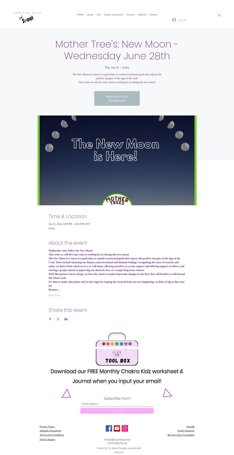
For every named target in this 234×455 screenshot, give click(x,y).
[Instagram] (125, 428)
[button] (219, 14)
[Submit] (117, 411)
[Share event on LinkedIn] (66, 319)
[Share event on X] (58, 319)
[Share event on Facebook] (50, 319)
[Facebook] (109, 428)
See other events (117, 100)
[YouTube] (117, 428)
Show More (55, 295)
